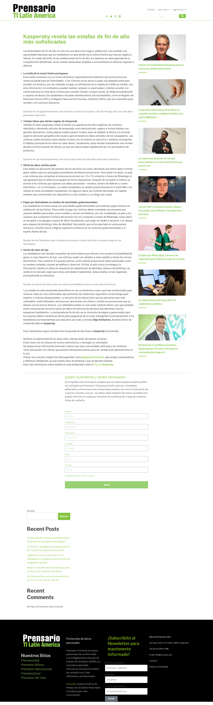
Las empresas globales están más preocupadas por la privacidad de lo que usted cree (160, 162)
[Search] (162, 16)
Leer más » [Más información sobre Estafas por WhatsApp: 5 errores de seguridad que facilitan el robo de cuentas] (142, 263)
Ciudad (69, 443)
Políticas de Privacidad (158, 666)
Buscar (31, 510)
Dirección (70, 432)
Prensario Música (32, 664)
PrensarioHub (30, 660)
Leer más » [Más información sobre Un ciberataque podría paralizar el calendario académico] (142, 308)
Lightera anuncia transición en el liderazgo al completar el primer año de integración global (48, 559)
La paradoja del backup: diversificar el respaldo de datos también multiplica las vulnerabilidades (160, 113)
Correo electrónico (115, 686)
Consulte (71, 683)
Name (68, 411)
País (67, 454)
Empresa (70, 422)
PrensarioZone (31, 673)
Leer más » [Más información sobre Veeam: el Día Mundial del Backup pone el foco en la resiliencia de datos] (142, 72)
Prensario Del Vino (33, 677)
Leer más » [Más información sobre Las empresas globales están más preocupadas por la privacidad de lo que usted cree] (142, 170)
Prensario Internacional (36, 669)
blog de (103, 364)
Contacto (153, 661)
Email (68, 465)
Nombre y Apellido (115, 662)
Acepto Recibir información (80, 475)
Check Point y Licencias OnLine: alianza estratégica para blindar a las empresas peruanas (160, 210)
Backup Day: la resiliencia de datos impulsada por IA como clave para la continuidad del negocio (158, 348)
